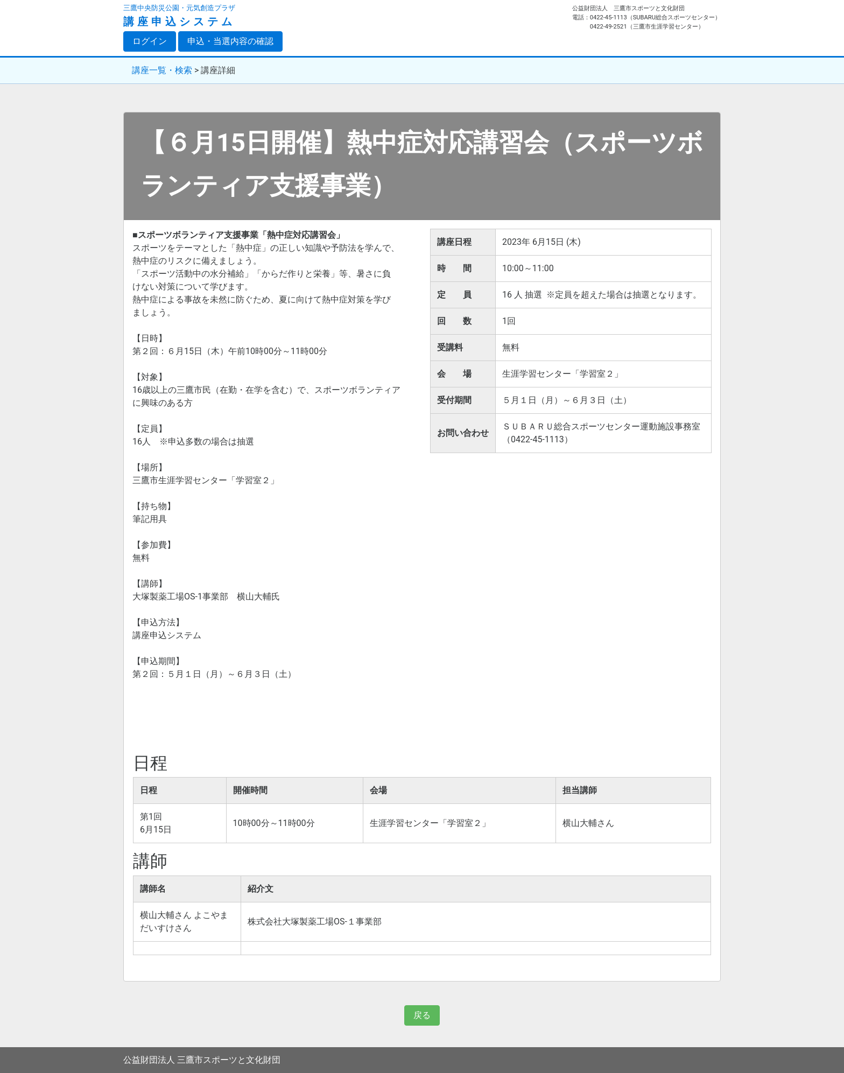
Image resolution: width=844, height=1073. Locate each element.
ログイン (154, 41)
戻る (422, 1015)
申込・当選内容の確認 (230, 41)
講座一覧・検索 (162, 70)
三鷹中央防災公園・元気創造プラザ (179, 8)
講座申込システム (179, 21)
